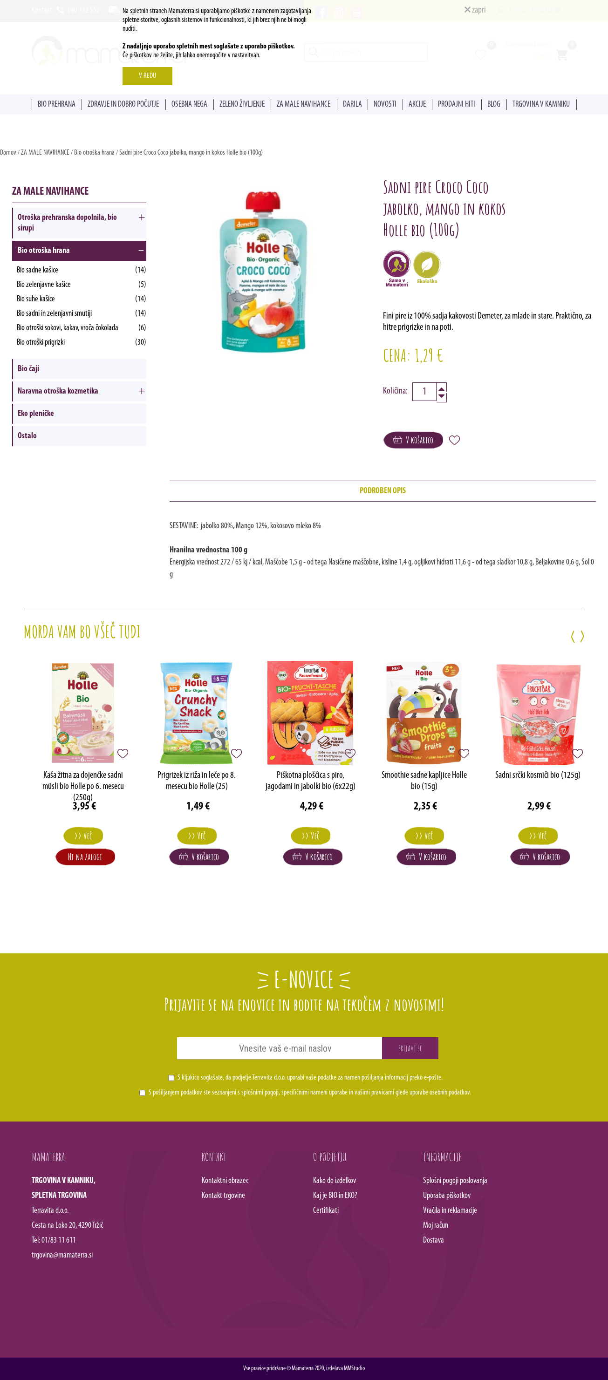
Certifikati (326, 1210)
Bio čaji (28, 369)
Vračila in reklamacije (450, 1210)
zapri (475, 10)
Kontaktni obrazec (225, 1180)
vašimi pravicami (374, 1092)
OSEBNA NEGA (189, 104)
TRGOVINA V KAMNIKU (541, 104)
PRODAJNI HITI (456, 104)
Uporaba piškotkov (447, 1195)
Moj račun (435, 1225)
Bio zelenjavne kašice (81, 284)
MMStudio (354, 1368)
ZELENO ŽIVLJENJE (242, 104)
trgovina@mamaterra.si (62, 1255)
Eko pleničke (36, 413)
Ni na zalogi (85, 857)
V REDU (147, 76)
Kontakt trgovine (223, 1195)
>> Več (83, 836)
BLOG (493, 104)
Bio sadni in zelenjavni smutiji (81, 313)
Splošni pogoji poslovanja (455, 1180)
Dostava (433, 1240)
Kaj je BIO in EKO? (335, 1195)
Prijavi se (410, 1048)
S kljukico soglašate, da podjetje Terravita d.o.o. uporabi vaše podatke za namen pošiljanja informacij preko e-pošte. (310, 1077)
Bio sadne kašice (81, 270)
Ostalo (27, 436)
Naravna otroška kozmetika (58, 391)
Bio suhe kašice (81, 299)
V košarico (413, 440)
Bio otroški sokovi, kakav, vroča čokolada (81, 328)
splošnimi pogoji (260, 1092)
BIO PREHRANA (56, 104)
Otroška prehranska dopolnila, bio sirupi (67, 223)
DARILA (352, 104)
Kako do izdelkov (334, 1180)
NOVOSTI (385, 104)
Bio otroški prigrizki (81, 342)
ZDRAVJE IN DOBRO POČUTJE (123, 104)
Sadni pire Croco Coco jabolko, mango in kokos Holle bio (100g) (191, 152)
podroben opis (383, 491)
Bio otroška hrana (94, 152)
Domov (8, 152)
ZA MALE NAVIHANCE (303, 104)
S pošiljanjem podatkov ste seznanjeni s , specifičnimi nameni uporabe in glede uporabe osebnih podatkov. (310, 1092)
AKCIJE (417, 104)
